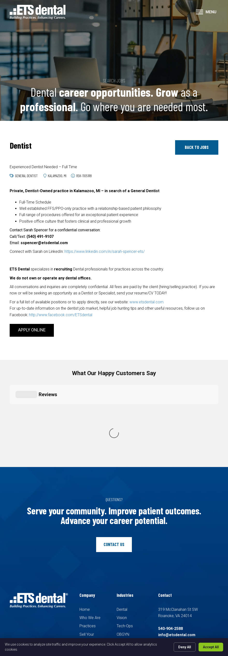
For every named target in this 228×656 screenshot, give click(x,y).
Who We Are (89, 529)
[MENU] (206, 12)
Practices (87, 538)
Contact (86, 578)
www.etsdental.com (146, 302)
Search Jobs (90, 569)
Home (84, 521)
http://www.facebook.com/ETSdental (60, 315)
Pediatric (124, 555)
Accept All (211, 647)
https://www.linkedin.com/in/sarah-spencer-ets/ (104, 251)
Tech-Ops (125, 538)
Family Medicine (130, 563)
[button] (196, 147)
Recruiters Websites (85, 614)
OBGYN (123, 546)
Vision (122, 529)
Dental (122, 521)
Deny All (184, 647)
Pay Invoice (89, 586)
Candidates (89, 561)
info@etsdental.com (176, 547)
